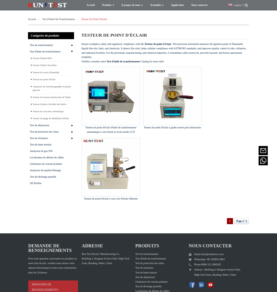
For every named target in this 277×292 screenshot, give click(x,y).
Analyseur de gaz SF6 (41, 149)
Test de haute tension (41, 143)
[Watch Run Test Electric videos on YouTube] (198, 253)
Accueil (32, 17)
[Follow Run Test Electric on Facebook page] (184, 253)
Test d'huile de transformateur (45, 50)
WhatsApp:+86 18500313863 (202, 228)
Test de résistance (39, 136)
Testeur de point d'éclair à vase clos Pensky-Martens (222, 121)
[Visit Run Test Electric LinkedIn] (191, 253)
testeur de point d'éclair (94, 17)
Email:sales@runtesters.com (201, 223)
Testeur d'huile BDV (42, 56)
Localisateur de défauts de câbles (47, 156)
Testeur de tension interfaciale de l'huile (52, 95)
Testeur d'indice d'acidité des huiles (49, 102)
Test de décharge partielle (43, 175)
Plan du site (161, 283)
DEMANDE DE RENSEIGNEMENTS (38, 256)
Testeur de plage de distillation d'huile (51, 116)
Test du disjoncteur (39, 123)
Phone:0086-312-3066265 (200, 233)
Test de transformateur (41, 43)
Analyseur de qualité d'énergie (45, 169)
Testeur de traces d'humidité (46, 71)
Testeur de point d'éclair (44, 77)
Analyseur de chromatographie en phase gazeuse (52, 87)
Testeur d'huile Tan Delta (45, 63)
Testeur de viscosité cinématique (48, 109)
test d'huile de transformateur (58, 17)
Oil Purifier (36, 181)
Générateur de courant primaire (46, 162)
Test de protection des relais (44, 130)
